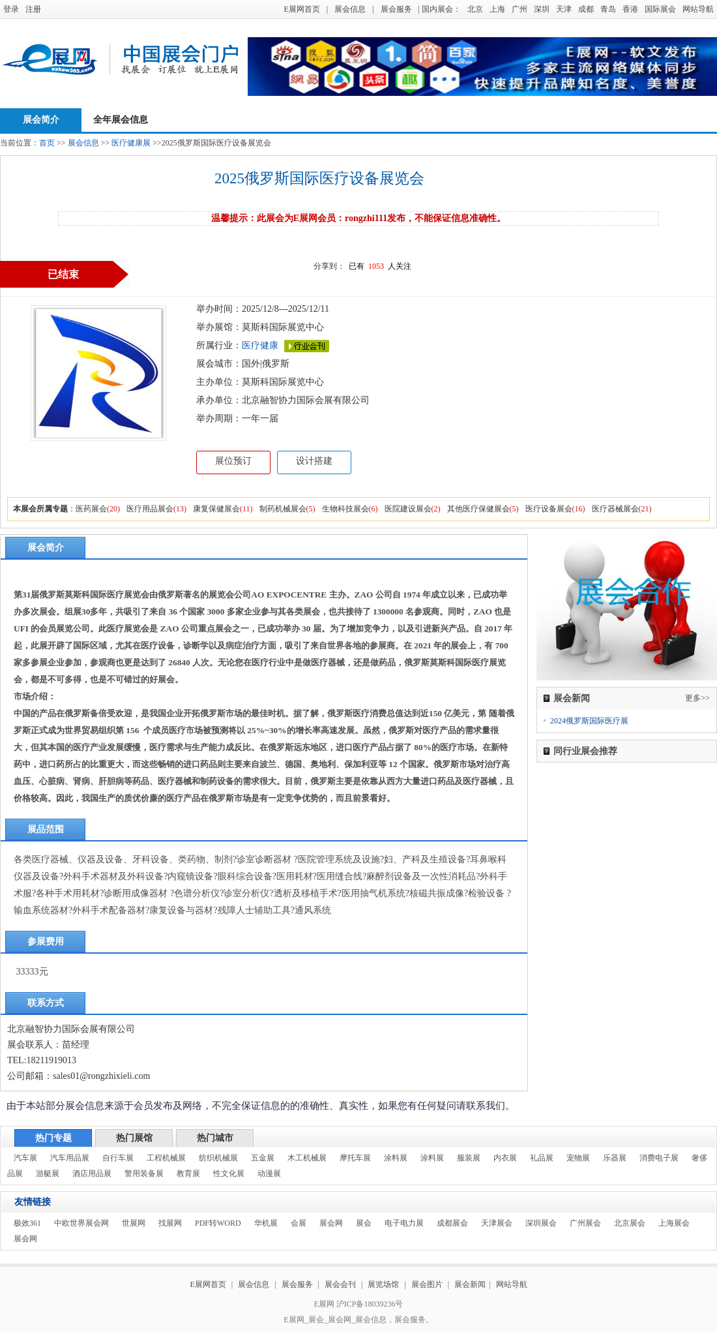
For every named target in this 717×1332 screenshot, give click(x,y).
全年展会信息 (120, 120)
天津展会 (496, 1223)
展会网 (331, 1223)
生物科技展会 (345, 508)
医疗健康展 (131, 142)
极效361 (27, 1223)
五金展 (262, 1157)
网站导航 (698, 9)
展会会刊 (340, 1284)
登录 (11, 9)
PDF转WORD (218, 1223)
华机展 (266, 1223)
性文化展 (228, 1173)
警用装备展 (144, 1173)
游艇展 (47, 1173)
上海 (497, 9)
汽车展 (25, 1157)
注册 (33, 9)
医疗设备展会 (548, 508)
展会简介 (41, 120)
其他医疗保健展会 (478, 508)
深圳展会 (541, 1223)
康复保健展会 (216, 508)
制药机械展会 (282, 508)
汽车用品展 (69, 1157)
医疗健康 (260, 345)
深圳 (541, 9)
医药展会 (91, 508)
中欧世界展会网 (81, 1223)
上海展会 (674, 1223)
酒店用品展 (91, 1173)
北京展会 (629, 1223)
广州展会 (585, 1223)
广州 (519, 9)
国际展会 (660, 9)
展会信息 (350, 9)
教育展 (188, 1173)
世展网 (133, 1223)
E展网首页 (301, 9)
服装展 (468, 1157)
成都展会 (452, 1223)
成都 (586, 9)
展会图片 (428, 1284)
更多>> (697, 698)
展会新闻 (470, 1284)
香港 (630, 9)
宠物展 (578, 1157)
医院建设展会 (408, 508)
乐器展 (614, 1157)
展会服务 (396, 9)
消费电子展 (659, 1157)
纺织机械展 (218, 1157)
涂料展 (395, 1157)
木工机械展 (307, 1157)
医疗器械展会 (615, 508)
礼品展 (541, 1157)
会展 (298, 1223)
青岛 (608, 9)
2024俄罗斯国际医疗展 (589, 720)
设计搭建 (314, 461)
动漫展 (269, 1173)
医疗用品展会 (149, 508)
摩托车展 (355, 1157)
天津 (564, 9)
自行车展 (118, 1157)
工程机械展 (166, 1157)
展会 (364, 1223)
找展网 (170, 1223)
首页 (47, 142)
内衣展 (505, 1157)
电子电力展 (404, 1223)
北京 (475, 9)
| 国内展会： (439, 9)
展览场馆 (383, 1284)
